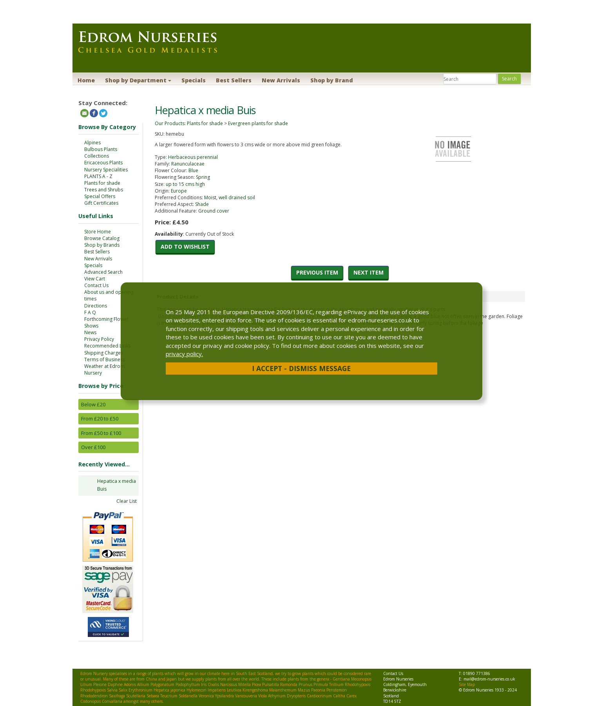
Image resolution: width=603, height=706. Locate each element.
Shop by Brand (331, 80)
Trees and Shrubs (103, 189)
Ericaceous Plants (103, 162)
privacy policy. (184, 354)
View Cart (94, 278)
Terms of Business (104, 359)
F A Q (90, 312)
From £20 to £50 (99, 418)
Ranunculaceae (188, 163)
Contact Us (96, 285)
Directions (95, 305)
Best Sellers (234, 80)
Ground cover (213, 210)
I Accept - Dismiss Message (301, 368)
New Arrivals (281, 80)
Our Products (170, 123)
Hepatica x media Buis (116, 485)
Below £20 (93, 404)
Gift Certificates (101, 203)
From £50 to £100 (101, 433)
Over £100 (93, 447)
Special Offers (99, 196)
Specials (193, 80)
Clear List (126, 501)
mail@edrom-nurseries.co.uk (489, 679)
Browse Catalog (102, 238)
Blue (193, 170)
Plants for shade (102, 183)
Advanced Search (103, 272)
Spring (203, 177)
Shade (202, 204)
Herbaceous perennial (193, 157)
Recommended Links (107, 345)
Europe (179, 190)
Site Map (467, 684)
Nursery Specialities (106, 169)
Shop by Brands (102, 245)
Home (86, 80)
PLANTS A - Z (98, 176)
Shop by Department (138, 80)
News (90, 332)
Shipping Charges (103, 352)
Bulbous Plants (100, 149)
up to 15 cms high (185, 184)
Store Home (97, 231)
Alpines (92, 142)
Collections (96, 156)
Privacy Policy (99, 339)
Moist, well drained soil (229, 197)
